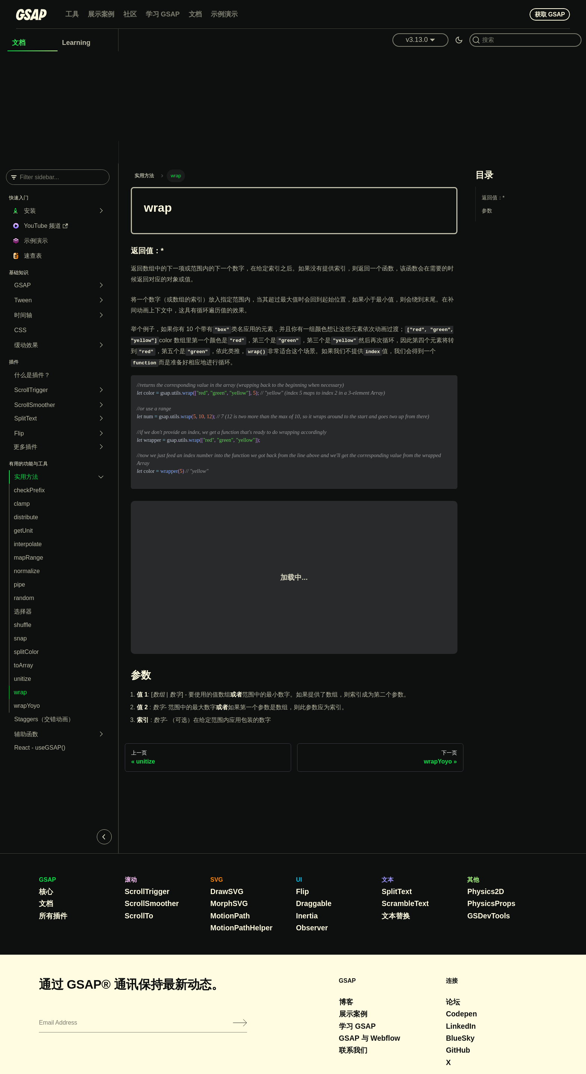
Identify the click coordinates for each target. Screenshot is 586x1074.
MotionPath (230, 916)
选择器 (23, 611)
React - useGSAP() (39, 747)
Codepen (461, 1014)
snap (20, 638)
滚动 (131, 879)
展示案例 (101, 14)
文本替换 (396, 916)
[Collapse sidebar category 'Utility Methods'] (99, 477)
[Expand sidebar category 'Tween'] (99, 300)
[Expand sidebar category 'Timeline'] (99, 315)
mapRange (28, 557)
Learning (76, 42)
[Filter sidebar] (58, 177)
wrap (20, 692)
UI (299, 879)
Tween (23, 300)
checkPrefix (29, 490)
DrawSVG (227, 891)
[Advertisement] (293, 107)
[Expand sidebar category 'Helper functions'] (99, 734)
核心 (46, 891)
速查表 (33, 256)
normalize (27, 571)
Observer (312, 928)
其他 (473, 879)
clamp (22, 504)
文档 (195, 14)
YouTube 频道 (46, 226)
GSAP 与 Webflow (369, 1038)
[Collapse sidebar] (104, 836)
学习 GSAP (163, 14)
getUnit (23, 530)
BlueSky (460, 1038)
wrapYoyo (27, 706)
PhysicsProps (491, 903)
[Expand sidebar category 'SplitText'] (99, 418)
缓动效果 (26, 345)
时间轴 (23, 315)
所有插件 (53, 916)
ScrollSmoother (34, 405)
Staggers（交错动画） (44, 719)
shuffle (22, 625)
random (24, 598)
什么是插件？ (32, 375)
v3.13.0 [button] (417, 39)
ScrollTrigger (31, 390)
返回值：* (493, 198)
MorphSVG (229, 903)
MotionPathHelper (241, 928)
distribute (26, 517)
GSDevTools (488, 916)
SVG (216, 879)
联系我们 (353, 1050)
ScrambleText (405, 903)
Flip (19, 433)
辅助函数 (26, 734)
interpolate (28, 544)
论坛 (453, 1002)
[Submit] (240, 1023)
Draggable (313, 903)
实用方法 (26, 477)
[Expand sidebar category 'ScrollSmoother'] (99, 405)
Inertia (307, 916)
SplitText (25, 418)
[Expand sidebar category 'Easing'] (99, 345)
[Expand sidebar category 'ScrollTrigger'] (99, 390)
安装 (30, 211)
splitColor (26, 652)
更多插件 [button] (25, 447)
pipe (19, 584)
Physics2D (485, 891)
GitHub (458, 1050)
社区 (130, 14)
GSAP (22, 285)
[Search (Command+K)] (525, 40)
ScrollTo (139, 916)
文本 (388, 879)
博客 (346, 1002)
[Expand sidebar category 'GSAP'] (99, 285)
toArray (23, 665)
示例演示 (224, 14)
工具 (72, 14)
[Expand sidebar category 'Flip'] (99, 433)
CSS (20, 330)
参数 (487, 211)
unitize (22, 679)
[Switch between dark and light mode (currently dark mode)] (459, 40)
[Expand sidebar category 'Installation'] (99, 211)
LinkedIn (461, 1026)
